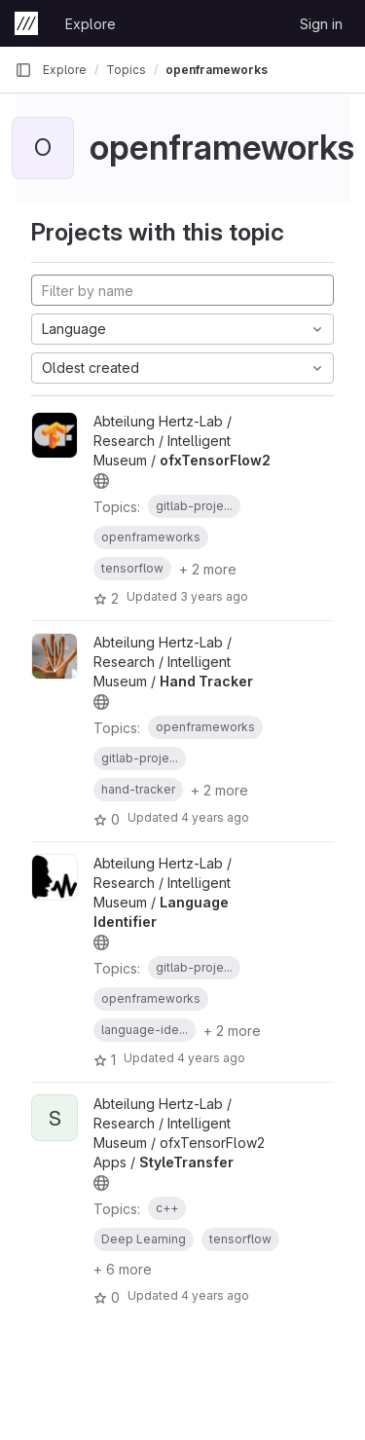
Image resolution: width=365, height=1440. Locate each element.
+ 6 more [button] (122, 1269)
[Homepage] (26, 23)
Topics (126, 69)
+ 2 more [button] (208, 569)
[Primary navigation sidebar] (23, 70)
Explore (90, 24)
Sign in (321, 24)
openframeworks (216, 69)
